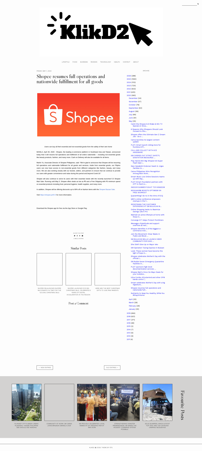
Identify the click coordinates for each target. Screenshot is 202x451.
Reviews (94, 62)
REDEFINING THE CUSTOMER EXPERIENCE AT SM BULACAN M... (146, 205)
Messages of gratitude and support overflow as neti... (145, 224)
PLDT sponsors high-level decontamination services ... (143, 268)
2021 (129, 92)
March (131, 303)
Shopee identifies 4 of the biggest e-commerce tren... (146, 230)
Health (117, 62)
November (133, 102)
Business (84, 62)
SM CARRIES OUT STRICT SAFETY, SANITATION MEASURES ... (145, 157)
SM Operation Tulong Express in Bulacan (147, 248)
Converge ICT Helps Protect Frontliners (147, 220)
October (132, 105)
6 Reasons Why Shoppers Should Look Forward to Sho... (147, 130)
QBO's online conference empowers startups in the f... (145, 200)
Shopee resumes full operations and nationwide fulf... (146, 289)
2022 (129, 89)
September (134, 108)
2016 (129, 323)
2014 (129, 330)
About (136, 62)
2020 (129, 95)
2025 (129, 79)
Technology (105, 62)
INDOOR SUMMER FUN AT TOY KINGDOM (148, 187)
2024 (129, 82)
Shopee (81, 238)
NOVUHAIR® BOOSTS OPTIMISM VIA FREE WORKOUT (146, 191)
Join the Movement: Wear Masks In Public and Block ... (145, 235)
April (131, 299)
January (132, 309)
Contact (126, 62)
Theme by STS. (107, 447)
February (132, 306)
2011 (129, 339)
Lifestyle (65, 62)
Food (75, 62)
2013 (129, 333)
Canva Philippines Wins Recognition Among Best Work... (145, 172)
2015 (129, 326)
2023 (129, 86)
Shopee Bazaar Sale (107, 189)
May (131, 121)
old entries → (112, 367)
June (131, 118)
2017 (129, 320)
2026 (129, 76)
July (131, 115)
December (133, 98)
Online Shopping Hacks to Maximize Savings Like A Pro (145, 211)
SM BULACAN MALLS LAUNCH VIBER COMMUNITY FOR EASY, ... (146, 240)
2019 (129, 313)
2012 (129, 336)
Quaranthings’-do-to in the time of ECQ (147, 196)
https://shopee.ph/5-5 (48, 195)
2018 (129, 316)
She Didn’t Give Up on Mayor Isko (144, 244)
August (132, 111)
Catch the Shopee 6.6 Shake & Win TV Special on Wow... (146, 125)
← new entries (45, 367)
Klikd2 (91, 447)
